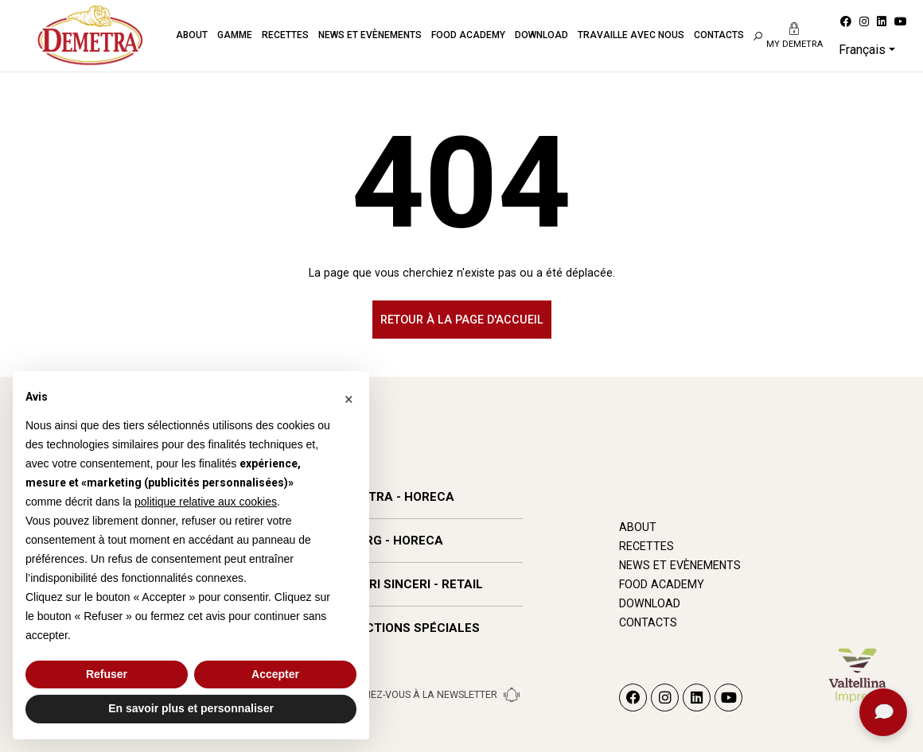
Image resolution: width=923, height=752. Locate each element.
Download (541, 35)
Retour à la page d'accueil (461, 319)
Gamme (234, 35)
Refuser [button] (106, 674)
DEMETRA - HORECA (395, 497)
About (192, 35)
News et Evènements (370, 35)
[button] (348, 396)
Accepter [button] (275, 674)
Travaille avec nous (631, 35)
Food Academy (468, 35)
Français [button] (862, 49)
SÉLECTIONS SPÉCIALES (408, 628)
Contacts (719, 35)
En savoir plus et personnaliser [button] (191, 708)
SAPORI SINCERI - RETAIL (409, 584)
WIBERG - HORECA (389, 540)
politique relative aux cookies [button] (205, 501)
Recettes (285, 35)
